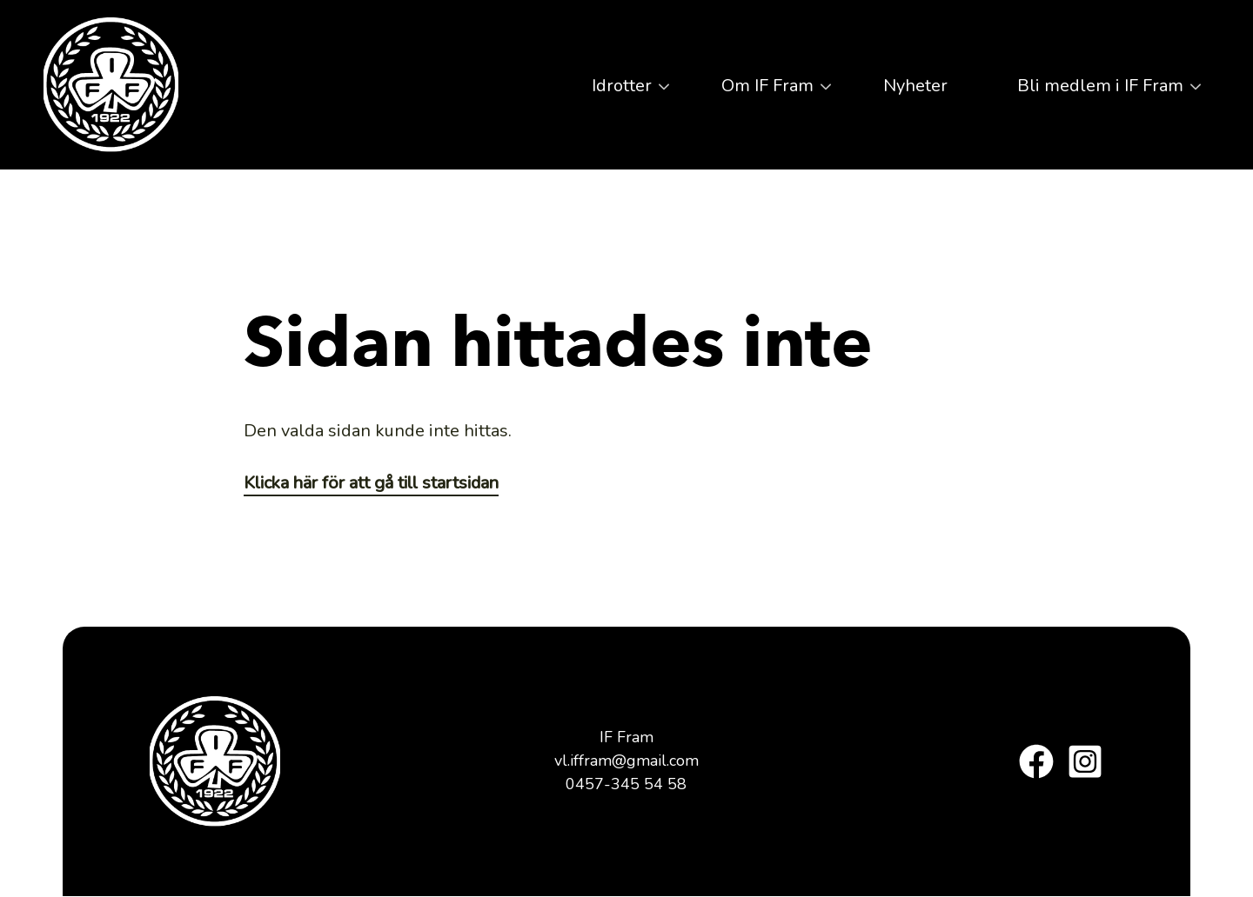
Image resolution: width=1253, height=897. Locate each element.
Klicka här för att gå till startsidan (371, 483)
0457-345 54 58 (626, 784)
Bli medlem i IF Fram (1096, 92)
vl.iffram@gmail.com (626, 760)
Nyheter (915, 85)
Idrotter (617, 92)
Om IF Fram (763, 92)
